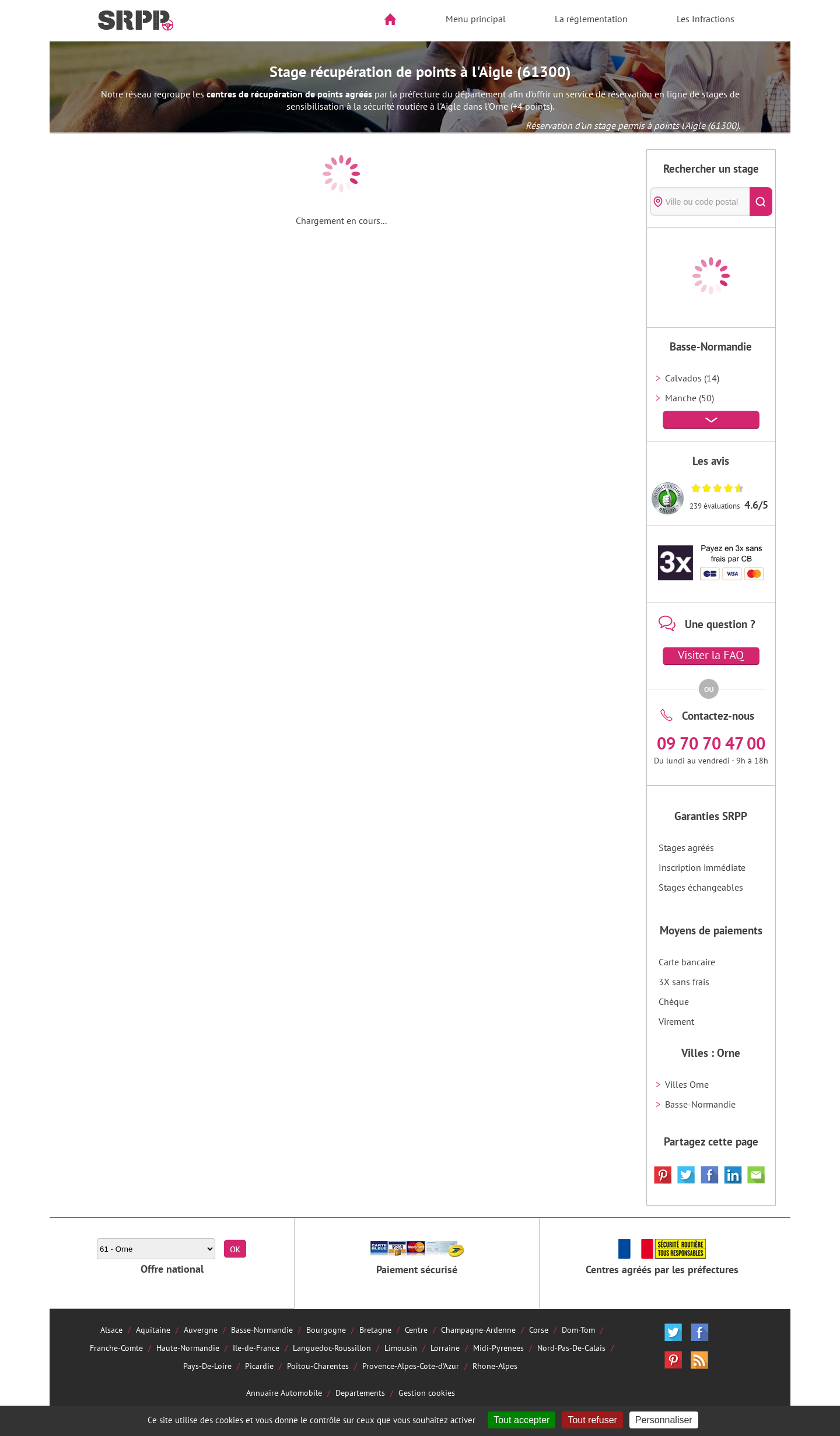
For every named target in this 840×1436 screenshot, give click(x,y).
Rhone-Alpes (495, 1365)
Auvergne (201, 1329)
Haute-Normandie (187, 1347)
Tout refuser (592, 1420)
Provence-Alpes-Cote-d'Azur (410, 1365)
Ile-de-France (256, 1347)
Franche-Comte (116, 1347)
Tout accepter (522, 1420)
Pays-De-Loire (207, 1365)
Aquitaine (153, 1329)
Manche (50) (689, 398)
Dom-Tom (578, 1329)
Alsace (111, 1329)
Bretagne (375, 1329)
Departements (360, 1392)
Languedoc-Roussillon (332, 1347)
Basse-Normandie (700, 1104)
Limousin (400, 1347)
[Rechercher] (761, 201)
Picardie (259, 1365)
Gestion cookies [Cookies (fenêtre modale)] (426, 1392)
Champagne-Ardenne (478, 1329)
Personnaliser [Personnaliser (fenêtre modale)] (663, 1420)
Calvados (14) (692, 378)
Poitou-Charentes (318, 1365)
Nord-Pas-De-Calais (571, 1347)
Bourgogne (326, 1329)
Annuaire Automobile (284, 1392)
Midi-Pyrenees (498, 1347)
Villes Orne (687, 1084)
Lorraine (445, 1347)
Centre (416, 1329)
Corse (538, 1329)
